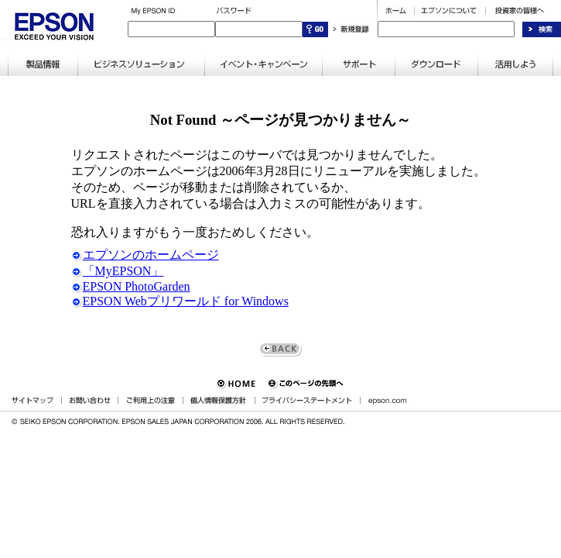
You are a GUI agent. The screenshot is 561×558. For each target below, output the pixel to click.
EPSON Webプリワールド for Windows (180, 301)
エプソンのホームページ (145, 254)
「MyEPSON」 (117, 270)
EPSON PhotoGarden (130, 286)
